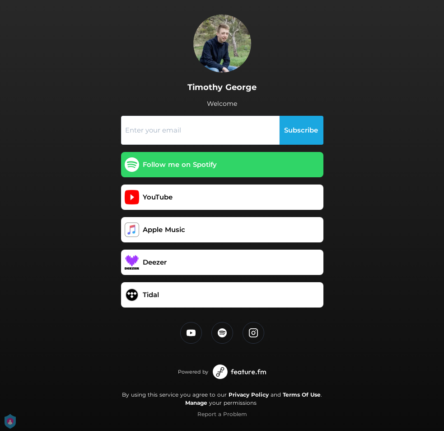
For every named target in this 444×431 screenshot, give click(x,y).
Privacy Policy (249, 394)
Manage (196, 402)
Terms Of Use (302, 394)
